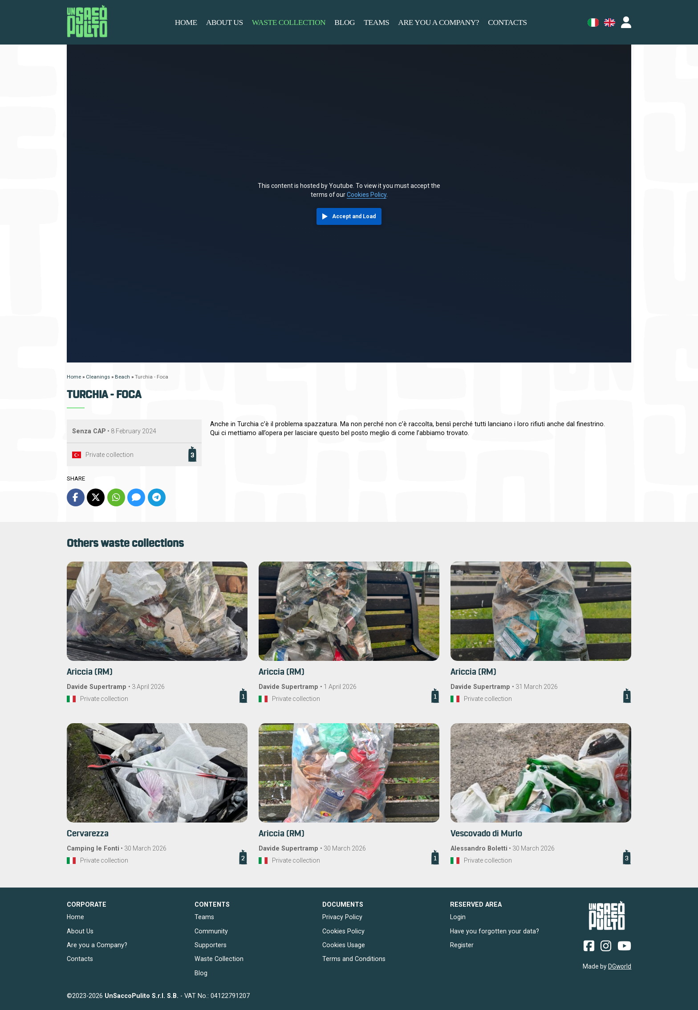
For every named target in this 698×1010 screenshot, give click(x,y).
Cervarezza (88, 834)
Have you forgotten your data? (494, 931)
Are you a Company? (438, 22)
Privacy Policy (342, 916)
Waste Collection (288, 22)
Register (462, 945)
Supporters (211, 945)
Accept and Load (354, 216)
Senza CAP (89, 431)
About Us (80, 931)
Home (186, 22)
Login (458, 916)
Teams (376, 22)
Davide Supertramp (97, 686)
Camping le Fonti (93, 848)
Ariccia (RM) (90, 672)
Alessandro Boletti (478, 848)
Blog (344, 22)
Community (211, 931)
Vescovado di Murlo (486, 834)
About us (224, 22)
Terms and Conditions (354, 958)
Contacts (507, 22)
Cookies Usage (343, 945)
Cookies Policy (366, 194)
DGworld (619, 966)
